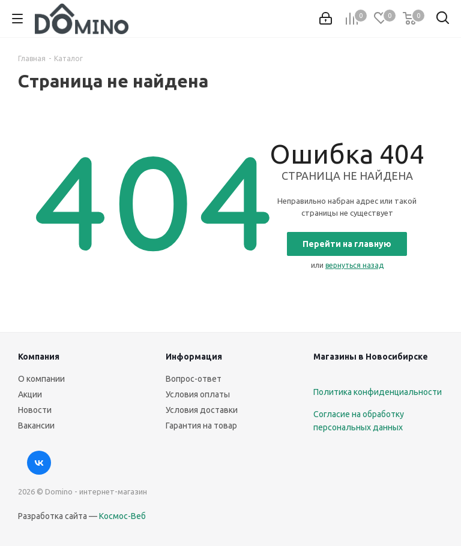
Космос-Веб (122, 516)
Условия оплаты (198, 394)
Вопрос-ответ (193, 379)
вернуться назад (354, 265)
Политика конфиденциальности (377, 392)
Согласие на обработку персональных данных (358, 420)
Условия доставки (202, 410)
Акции (30, 394)
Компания (38, 356)
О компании (41, 379)
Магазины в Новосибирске (370, 356)
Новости (35, 410)
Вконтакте (39, 463)
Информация (194, 356)
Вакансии (36, 425)
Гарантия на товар (201, 425)
